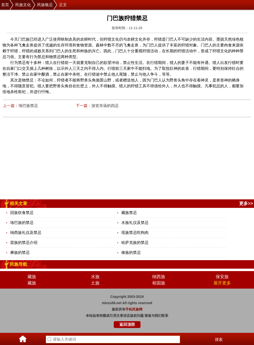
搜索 (219, 339)
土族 (95, 283)
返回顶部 (127, 324)
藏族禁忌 (129, 213)
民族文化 (23, 5)
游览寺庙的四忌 (105, 106)
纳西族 (158, 276)
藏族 (31, 276)
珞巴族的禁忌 (22, 223)
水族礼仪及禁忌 (135, 223)
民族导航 (18, 264)
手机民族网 (133, 309)
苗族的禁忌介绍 (23, 242)
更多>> (246, 203)
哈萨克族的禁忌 (135, 242)
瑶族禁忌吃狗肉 (135, 232)
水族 (95, 276)
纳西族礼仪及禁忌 (25, 232)
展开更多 (222, 283)
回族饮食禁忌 (22, 213)
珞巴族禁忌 (28, 106)
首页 (5, 5)
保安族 (222, 276)
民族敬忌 (45, 5)
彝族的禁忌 (20, 252)
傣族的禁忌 (131, 252)
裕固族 (158, 283)
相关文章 (18, 203)
